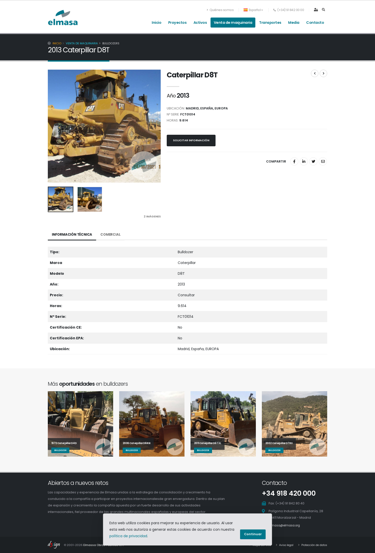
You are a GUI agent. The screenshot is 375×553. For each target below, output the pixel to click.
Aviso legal (282, 545)
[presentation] (54, 126)
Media (293, 22)
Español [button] (253, 10)
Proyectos (177, 22)
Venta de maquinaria (233, 22)
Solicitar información (191, 140)
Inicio (156, 22)
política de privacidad (128, 535)
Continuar (253, 534)
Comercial (112, 234)
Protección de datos (312, 545)
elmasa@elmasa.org (286, 525)
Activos (200, 22)
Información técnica (73, 234)
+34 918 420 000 (287, 493)
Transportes (270, 22)
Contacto (315, 22)
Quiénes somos (220, 10)
